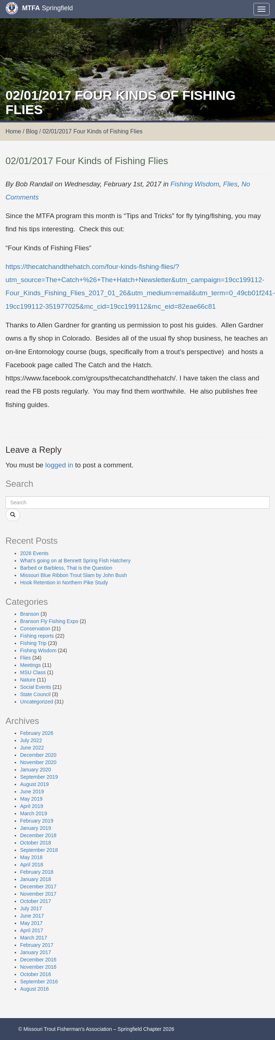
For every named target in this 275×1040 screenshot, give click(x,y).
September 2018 (39, 850)
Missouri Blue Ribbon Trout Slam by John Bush (73, 575)
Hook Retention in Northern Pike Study (64, 582)
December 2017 (38, 886)
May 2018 (31, 857)
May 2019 (31, 799)
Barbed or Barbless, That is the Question (66, 568)
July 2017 (31, 908)
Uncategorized (36, 702)
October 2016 (35, 974)
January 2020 (35, 770)
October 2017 (35, 901)
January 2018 (35, 879)
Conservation (35, 628)
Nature (27, 680)
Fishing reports (37, 636)
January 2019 (35, 828)
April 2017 (31, 930)
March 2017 (33, 938)
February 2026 (36, 733)
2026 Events (34, 553)
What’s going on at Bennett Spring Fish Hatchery (75, 560)
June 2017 (32, 916)
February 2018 (36, 872)
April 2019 (31, 806)
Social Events (35, 687)
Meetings (30, 665)
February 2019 (36, 821)
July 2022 (31, 740)
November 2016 (38, 967)
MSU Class (33, 672)
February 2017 (36, 945)
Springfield (39, 8)
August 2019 (34, 784)
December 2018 (38, 835)
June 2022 (32, 748)
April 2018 (31, 865)
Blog (32, 131)
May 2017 (31, 923)
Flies (230, 184)
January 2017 (35, 952)
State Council (35, 694)
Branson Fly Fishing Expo (49, 621)
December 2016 (38, 960)
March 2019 (33, 813)
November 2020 (38, 762)
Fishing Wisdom (195, 184)
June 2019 (32, 791)
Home (13, 131)
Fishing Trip (33, 643)
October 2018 (35, 843)
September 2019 (39, 777)
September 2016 (39, 981)
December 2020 (38, 755)
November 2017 (38, 894)
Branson (29, 614)
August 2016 (34, 989)
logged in (59, 465)
